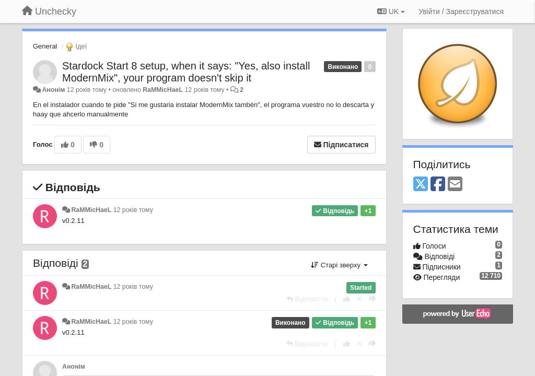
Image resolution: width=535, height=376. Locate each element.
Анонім (53, 89)
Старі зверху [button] (339, 265)
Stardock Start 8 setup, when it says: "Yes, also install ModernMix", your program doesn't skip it (186, 72)
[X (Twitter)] (420, 184)
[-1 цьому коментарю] (372, 299)
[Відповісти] (307, 299)
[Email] (455, 184)
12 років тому (133, 210)
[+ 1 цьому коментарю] (346, 299)
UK (391, 11)
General (45, 46)
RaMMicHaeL (163, 89)
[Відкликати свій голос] (359, 299)
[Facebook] (438, 184)
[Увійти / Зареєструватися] (461, 11)
